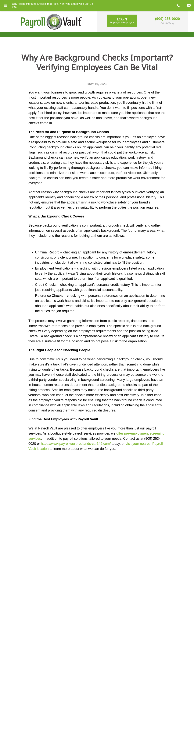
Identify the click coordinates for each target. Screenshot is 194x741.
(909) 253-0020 (167, 19)
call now (178, 5)
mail (188, 5)
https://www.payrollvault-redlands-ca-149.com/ (76, 444)
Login (122, 20)
